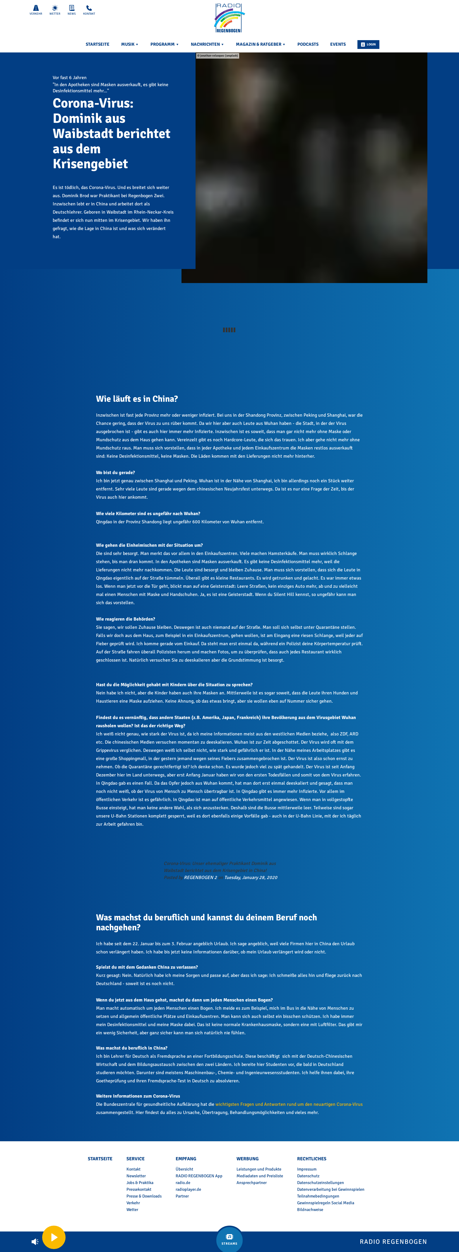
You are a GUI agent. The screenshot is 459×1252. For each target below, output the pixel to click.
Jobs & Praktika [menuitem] (139, 1182)
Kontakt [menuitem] (133, 1169)
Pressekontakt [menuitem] (138, 1189)
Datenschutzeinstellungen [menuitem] (320, 1182)
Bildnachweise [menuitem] (310, 1209)
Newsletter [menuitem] (136, 1175)
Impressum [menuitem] (306, 1169)
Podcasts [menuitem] (307, 44)
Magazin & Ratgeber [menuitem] (261, 44)
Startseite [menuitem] (97, 44)
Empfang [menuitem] (186, 1159)
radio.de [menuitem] (183, 1182)
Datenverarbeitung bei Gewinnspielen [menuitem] (330, 1189)
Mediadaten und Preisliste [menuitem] (260, 1175)
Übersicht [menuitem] (184, 1169)
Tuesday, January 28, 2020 (250, 877)
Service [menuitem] (135, 1159)
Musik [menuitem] (130, 44)
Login (368, 44)
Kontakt (89, 10)
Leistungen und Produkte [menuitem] (259, 1169)
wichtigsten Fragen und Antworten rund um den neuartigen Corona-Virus (289, 1104)
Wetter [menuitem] (132, 1209)
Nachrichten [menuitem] (207, 44)
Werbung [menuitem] (247, 1159)
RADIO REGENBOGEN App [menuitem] (199, 1175)
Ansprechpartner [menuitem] (252, 1182)
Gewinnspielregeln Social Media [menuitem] (325, 1202)
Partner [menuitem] (182, 1196)
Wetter (54, 10)
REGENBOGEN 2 (200, 877)
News (72, 10)
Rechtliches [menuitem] (311, 1159)
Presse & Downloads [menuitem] (144, 1196)
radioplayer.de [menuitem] (188, 1189)
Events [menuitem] (338, 44)
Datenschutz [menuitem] (308, 1175)
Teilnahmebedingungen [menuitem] (318, 1196)
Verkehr (36, 10)
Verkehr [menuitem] (133, 1202)
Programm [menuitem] (164, 44)
